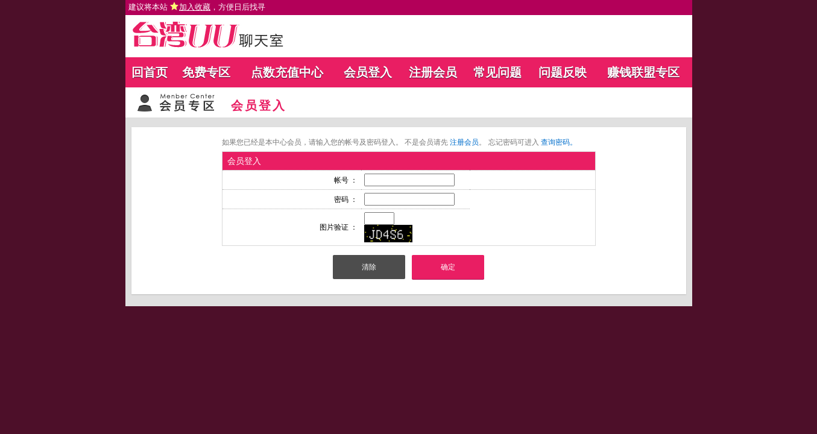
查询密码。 (559, 142)
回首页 (149, 72)
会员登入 (368, 72)
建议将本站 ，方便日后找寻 (197, 6)
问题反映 (562, 72)
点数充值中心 (287, 72)
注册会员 (433, 72)
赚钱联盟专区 (643, 72)
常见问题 (497, 72)
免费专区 (206, 72)
